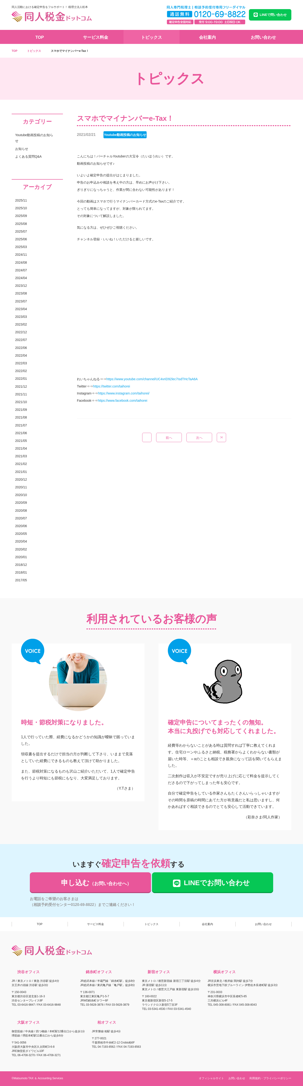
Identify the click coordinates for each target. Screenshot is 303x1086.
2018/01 (21, 572)
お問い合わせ (263, 37)
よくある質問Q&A (28, 156)
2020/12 (21, 479)
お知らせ (21, 149)
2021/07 (21, 425)
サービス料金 (95, 37)
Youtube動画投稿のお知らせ (34, 138)
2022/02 (21, 371)
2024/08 (21, 262)
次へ (199, 438)
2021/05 (21, 441)
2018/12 (21, 565)
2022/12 (21, 332)
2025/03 (21, 247)
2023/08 (21, 293)
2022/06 (21, 348)
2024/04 (21, 278)
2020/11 (21, 487)
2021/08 (21, 417)
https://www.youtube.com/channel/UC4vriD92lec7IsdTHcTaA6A (152, 379)
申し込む (96, 883)
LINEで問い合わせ (270, 15)
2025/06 (21, 239)
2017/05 (21, 580)
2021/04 (21, 448)
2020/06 (21, 526)
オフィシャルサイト (211, 1078)
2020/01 (21, 557)
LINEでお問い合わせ (212, 883)
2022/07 (21, 340)
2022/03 (21, 363)
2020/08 (21, 510)
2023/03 (21, 317)
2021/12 (21, 386)
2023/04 (21, 309)
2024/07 (21, 270)
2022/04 (21, 355)
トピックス (151, 37)
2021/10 (21, 402)
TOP (39, 37)
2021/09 (21, 410)
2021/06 (21, 433)
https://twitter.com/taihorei (111, 386)
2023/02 (21, 324)
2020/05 (21, 534)
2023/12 (21, 285)
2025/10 (21, 208)
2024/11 (21, 254)
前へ (169, 438)
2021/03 (21, 456)
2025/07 (21, 231)
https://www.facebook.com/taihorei (122, 400)
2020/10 (21, 495)
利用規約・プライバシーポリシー (270, 1078)
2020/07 (21, 518)
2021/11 (21, 394)
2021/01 (21, 472)
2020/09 (21, 502)
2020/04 (21, 541)
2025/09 (21, 216)
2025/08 (21, 224)
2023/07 (21, 301)
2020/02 (21, 549)
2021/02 (21, 464)
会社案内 (207, 37)
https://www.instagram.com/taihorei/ (123, 393)
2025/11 (21, 200)
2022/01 (21, 378)
